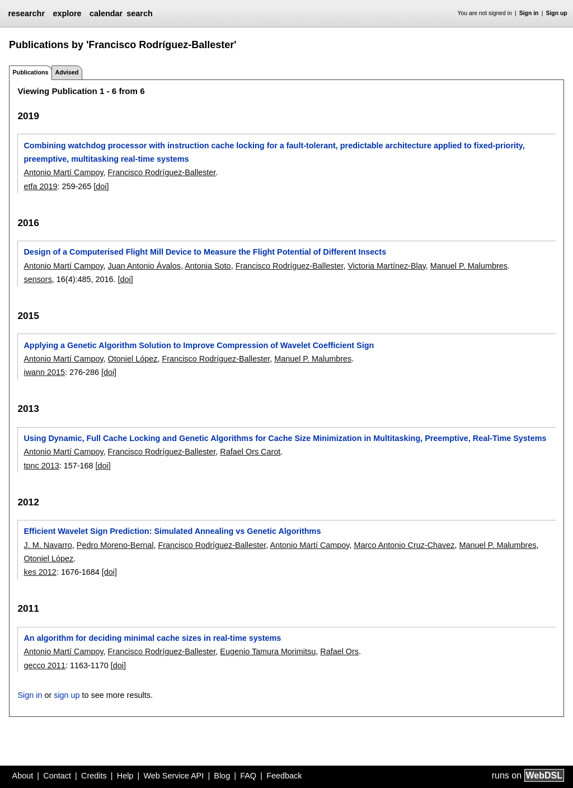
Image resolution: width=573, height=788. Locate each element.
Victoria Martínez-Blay (386, 265)
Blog (222, 775)
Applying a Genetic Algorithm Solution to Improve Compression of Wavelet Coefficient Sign (199, 345)
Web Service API (173, 775)
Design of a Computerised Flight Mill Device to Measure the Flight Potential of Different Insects (205, 251)
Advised (66, 72)
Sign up (556, 13)
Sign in (529, 13)
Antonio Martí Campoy (63, 172)
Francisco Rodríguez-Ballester (162, 172)
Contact (57, 775)
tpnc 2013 (41, 465)
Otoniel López (133, 358)
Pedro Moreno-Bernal (115, 545)
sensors (37, 279)
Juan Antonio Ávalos (144, 265)
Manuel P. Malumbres (469, 265)
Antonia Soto (208, 265)
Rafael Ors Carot (250, 451)
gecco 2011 (44, 665)
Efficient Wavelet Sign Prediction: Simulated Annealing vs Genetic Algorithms (172, 531)
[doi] (101, 186)
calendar (106, 13)
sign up (66, 695)
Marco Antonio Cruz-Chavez (404, 545)
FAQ (248, 775)
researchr (26, 13)
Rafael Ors (339, 651)
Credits (94, 775)
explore (67, 13)
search (139, 13)
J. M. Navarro (48, 545)
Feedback (284, 775)
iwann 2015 (44, 372)
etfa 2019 (40, 186)
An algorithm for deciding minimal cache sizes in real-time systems (152, 638)
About (23, 775)
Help (125, 775)
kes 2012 (40, 571)
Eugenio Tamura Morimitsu (268, 651)
